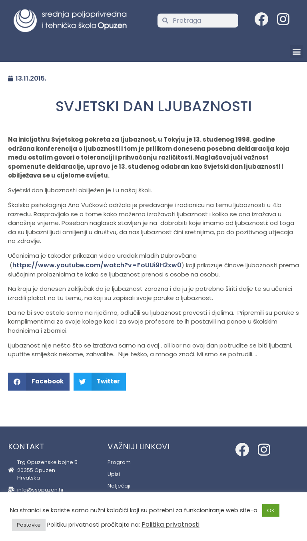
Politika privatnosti (170, 524)
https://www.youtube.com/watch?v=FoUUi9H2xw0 (96, 265)
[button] (296, 51)
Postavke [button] (29, 525)
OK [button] (271, 510)
